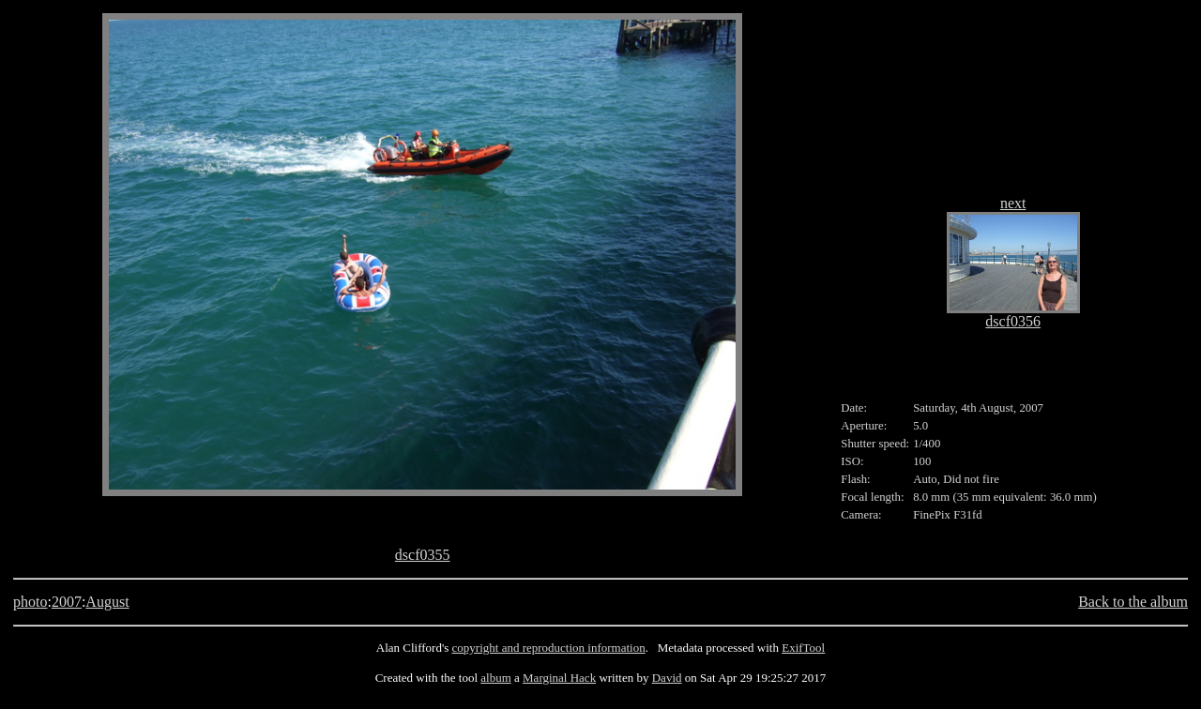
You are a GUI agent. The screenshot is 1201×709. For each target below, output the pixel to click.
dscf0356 (1013, 321)
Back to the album (1133, 602)
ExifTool (803, 648)
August (107, 602)
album (495, 678)
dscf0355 (422, 555)
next (1013, 203)
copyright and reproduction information (549, 648)
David (667, 678)
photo (30, 602)
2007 (67, 602)
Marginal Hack (559, 678)
